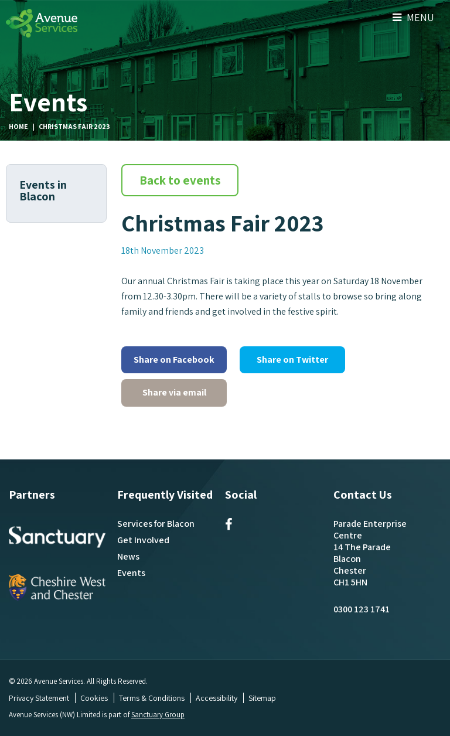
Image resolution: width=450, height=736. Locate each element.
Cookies (94, 698)
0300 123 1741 (361, 609)
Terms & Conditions (152, 698)
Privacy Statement (39, 698)
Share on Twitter (292, 359)
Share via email (174, 392)
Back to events (180, 180)
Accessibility (216, 698)
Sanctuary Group (158, 715)
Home (18, 126)
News (128, 556)
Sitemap (262, 698)
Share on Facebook (174, 359)
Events (131, 573)
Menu (413, 17)
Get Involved (143, 540)
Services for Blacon (156, 523)
